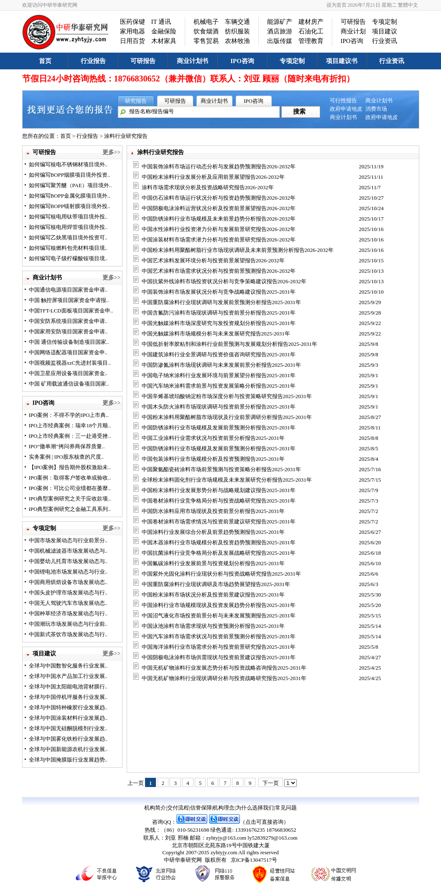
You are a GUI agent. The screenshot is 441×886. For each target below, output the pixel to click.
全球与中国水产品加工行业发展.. (68, 676)
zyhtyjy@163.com (226, 838)
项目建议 (384, 31)
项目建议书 (341, 61)
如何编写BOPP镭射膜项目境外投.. (69, 206)
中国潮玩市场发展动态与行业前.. (68, 624)
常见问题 (286, 808)
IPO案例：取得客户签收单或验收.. (70, 478)
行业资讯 (384, 41)
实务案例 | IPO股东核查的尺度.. (66, 457)
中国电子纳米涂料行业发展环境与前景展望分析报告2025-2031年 (219, 375)
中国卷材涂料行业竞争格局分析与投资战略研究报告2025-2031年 (219, 501)
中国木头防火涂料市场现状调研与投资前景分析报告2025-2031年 (219, 407)
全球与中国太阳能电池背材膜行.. (68, 686)
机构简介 (155, 808)
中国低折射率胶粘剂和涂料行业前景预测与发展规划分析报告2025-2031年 (229, 344)
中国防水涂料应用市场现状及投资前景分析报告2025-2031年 (213, 511)
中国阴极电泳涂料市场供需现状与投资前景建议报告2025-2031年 (219, 657)
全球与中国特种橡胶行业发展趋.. (68, 707)
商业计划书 (192, 61)
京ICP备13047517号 (254, 860)
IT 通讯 (161, 21)
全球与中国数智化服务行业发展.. (68, 666)
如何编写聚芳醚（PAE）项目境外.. (70, 185)
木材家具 (163, 41)
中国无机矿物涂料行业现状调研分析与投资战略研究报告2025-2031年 (224, 678)
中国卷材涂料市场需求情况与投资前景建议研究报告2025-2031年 (219, 521)
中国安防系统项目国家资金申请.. (68, 321)
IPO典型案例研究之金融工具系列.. (70, 509)
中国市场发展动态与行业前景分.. (68, 540)
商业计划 (353, 31)
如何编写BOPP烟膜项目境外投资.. (69, 175)
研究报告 (136, 101)
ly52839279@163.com (272, 838)
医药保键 (132, 21)
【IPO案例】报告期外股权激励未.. (70, 467)
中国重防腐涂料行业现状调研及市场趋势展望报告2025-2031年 (216, 584)
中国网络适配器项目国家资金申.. (68, 352)
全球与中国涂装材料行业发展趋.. (68, 718)
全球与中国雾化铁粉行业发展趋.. (68, 739)
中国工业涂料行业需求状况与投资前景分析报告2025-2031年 (213, 438)
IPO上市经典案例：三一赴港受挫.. (70, 436)
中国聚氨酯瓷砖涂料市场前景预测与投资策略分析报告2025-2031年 (221, 469)
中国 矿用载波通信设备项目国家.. (69, 384)
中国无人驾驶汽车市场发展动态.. (68, 603)
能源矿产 (279, 21)
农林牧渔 (237, 41)
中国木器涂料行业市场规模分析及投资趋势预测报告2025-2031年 (219, 542)
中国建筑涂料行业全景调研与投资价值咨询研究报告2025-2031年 (219, 354)
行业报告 (93, 61)
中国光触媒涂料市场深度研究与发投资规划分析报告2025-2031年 (219, 323)
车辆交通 (237, 21)
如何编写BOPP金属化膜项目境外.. (69, 196)
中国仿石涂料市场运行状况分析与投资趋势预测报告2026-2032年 (219, 198)
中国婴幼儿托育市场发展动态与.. (68, 561)
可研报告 (353, 21)
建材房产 (311, 21)
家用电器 (132, 31)
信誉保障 (201, 808)
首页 (45, 61)
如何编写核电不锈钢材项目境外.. (68, 164)
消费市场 (376, 109)
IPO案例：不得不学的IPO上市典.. (69, 415)
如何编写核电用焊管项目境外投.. (68, 227)
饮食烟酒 (206, 31)
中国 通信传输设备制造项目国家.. (69, 342)
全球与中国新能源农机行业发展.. (68, 749)
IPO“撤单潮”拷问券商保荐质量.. (67, 446)
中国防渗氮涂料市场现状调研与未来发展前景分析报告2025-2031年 (221, 365)
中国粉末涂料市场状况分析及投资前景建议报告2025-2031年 (213, 595)
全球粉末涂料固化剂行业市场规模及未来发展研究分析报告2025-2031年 (227, 480)
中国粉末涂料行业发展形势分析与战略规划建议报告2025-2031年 (219, 490)
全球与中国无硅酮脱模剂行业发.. (68, 728)
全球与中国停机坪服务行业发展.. (68, 697)
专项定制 (384, 21)
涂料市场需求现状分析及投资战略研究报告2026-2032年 (208, 187)
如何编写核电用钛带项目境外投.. (68, 216)
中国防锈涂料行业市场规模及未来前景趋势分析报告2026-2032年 (219, 219)
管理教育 (311, 41)
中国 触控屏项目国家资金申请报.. (69, 300)
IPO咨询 (352, 41)
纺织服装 (237, 31)
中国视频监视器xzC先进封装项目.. (70, 363)
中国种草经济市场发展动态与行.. (68, 613)
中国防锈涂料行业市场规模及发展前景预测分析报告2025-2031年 (219, 427)
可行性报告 (343, 100)
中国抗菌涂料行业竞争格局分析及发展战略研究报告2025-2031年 (219, 553)
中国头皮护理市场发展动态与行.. (68, 592)
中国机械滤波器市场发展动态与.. (68, 551)
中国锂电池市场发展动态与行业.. (68, 572)
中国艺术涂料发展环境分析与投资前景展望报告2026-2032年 (213, 260)
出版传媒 (279, 41)
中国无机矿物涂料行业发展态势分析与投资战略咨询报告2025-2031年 (224, 668)
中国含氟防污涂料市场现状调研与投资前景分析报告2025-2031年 (219, 313)
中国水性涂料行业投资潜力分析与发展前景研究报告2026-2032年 (219, 229)
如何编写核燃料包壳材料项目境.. (68, 248)
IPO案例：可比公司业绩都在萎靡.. (70, 488)
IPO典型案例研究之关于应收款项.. (70, 498)
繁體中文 (408, 5)
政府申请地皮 (346, 109)
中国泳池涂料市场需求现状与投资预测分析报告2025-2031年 (213, 626)
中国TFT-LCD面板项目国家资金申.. (71, 310)
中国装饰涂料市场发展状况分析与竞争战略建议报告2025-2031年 (219, 292)
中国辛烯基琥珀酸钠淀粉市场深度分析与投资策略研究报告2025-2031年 (227, 396)
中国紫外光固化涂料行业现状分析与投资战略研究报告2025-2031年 (221, 574)
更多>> (111, 152)
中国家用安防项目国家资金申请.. (68, 331)
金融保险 (163, 31)
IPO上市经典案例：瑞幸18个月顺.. (70, 425)
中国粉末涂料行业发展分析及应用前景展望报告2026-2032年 (213, 177)
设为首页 (336, 5)
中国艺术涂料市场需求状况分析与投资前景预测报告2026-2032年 (219, 271)
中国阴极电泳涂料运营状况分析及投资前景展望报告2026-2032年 (219, 208)
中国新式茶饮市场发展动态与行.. (68, 634)
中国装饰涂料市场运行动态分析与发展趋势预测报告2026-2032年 (219, 166)
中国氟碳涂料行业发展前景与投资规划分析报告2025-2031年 (213, 563)
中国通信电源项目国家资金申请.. (68, 290)
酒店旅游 (279, 31)
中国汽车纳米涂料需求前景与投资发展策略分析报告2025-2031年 (219, 386)
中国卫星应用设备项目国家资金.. (68, 373)
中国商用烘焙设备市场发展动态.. (68, 582)
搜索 (299, 111)
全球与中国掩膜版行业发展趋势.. (68, 760)
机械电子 (206, 21)
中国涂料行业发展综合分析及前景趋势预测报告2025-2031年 (213, 532)
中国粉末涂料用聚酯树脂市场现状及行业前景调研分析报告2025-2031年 (227, 417)
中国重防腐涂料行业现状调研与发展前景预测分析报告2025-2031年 (221, 302)
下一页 (271, 783)
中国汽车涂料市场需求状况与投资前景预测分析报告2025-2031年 (219, 636)
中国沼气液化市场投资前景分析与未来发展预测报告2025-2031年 (219, 615)
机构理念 (224, 808)
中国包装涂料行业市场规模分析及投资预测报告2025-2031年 (213, 459)
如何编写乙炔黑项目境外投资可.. (68, 237)
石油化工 (311, 31)
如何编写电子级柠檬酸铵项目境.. (68, 258)
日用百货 (132, 41)
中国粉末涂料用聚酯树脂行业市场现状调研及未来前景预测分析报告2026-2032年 (238, 250)
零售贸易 (206, 41)
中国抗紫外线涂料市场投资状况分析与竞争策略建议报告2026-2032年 (224, 281)
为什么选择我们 (255, 808)
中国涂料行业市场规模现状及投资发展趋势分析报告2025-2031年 (219, 605)
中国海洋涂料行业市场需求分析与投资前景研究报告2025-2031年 (219, 647)
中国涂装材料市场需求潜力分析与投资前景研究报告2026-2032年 (219, 239)
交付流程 (178, 808)
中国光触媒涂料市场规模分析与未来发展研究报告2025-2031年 (216, 333)
